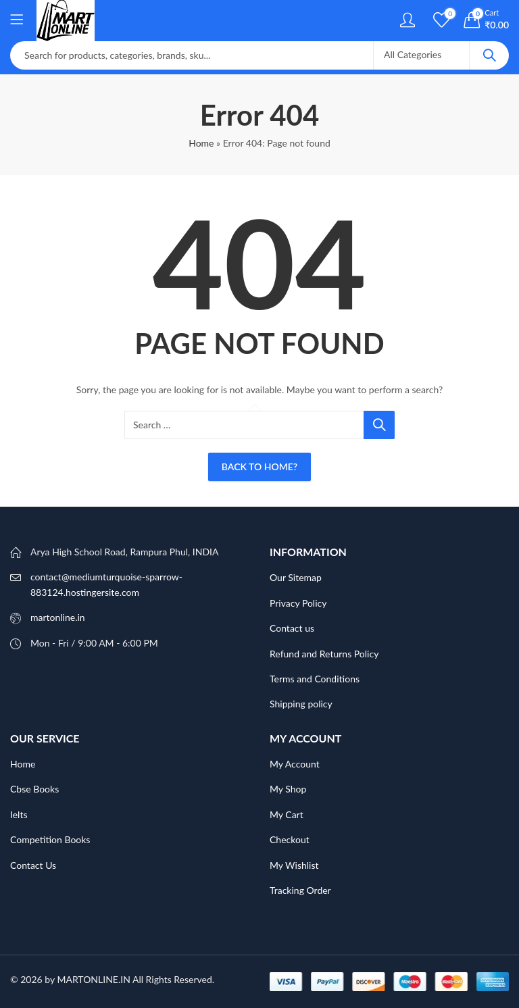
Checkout (290, 839)
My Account (295, 764)
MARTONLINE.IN (93, 979)
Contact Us (33, 865)
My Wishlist (294, 865)
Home (201, 143)
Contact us (292, 628)
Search (489, 55)
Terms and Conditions (315, 678)
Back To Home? (259, 466)
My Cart (286, 814)
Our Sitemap (296, 577)
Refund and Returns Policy (324, 653)
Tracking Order (300, 890)
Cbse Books (34, 789)
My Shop (288, 789)
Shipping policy (301, 703)
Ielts (18, 814)
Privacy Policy (298, 603)
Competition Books (50, 839)
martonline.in (57, 617)
